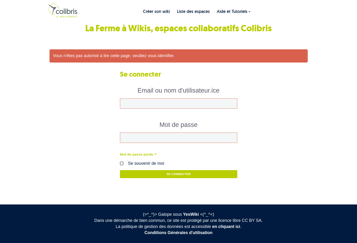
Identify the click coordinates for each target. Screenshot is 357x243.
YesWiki (191, 214)
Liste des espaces (193, 11)
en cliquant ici (226, 226)
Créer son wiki (156, 11)
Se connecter (178, 174)
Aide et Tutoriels (233, 11)
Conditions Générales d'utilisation (178, 232)
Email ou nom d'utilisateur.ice (178, 90)
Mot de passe (178, 124)
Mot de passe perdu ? (138, 154)
